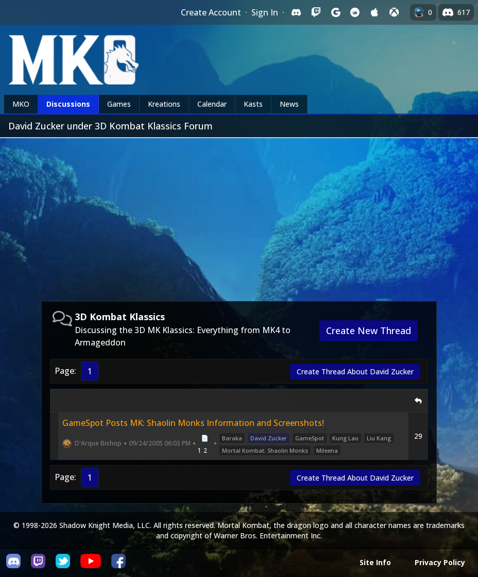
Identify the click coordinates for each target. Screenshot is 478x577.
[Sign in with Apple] (374, 12)
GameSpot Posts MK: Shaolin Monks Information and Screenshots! (193, 422)
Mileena (327, 450)
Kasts (253, 104)
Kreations (164, 104)
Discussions (68, 104)
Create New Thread (368, 330)
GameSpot (309, 438)
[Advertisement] (239, 215)
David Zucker (268, 438)
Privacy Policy (440, 562)
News (289, 104)
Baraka (232, 438)
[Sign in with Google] (335, 12)
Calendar (212, 104)
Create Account (211, 12)
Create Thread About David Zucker (355, 371)
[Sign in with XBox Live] (394, 12)
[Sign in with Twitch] (315, 12)
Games (119, 104)
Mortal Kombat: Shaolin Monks (265, 450)
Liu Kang (379, 438)
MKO (20, 104)
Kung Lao (345, 438)
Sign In (264, 12)
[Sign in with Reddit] (355, 12)
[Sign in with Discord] (296, 12)
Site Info (375, 562)
